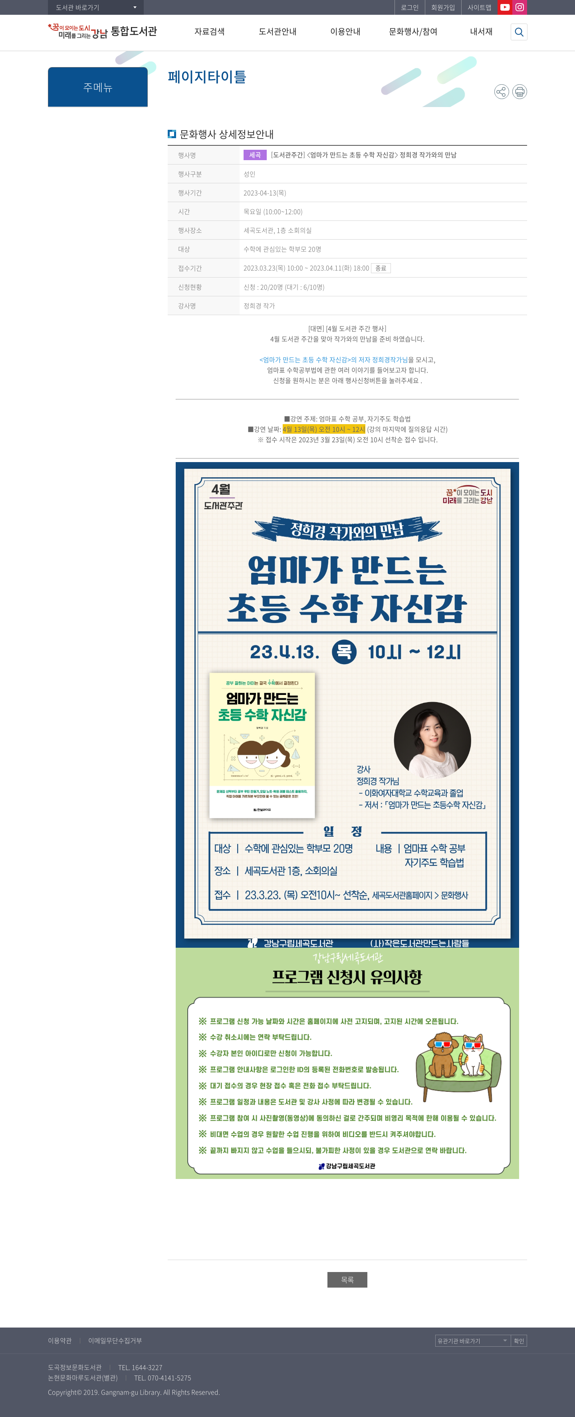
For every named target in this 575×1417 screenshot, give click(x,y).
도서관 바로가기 (77, 7)
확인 (519, 1341)
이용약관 (60, 1340)
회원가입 (443, 7)
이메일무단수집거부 (115, 1340)
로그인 (410, 7)
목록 (347, 1279)
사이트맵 (480, 7)
